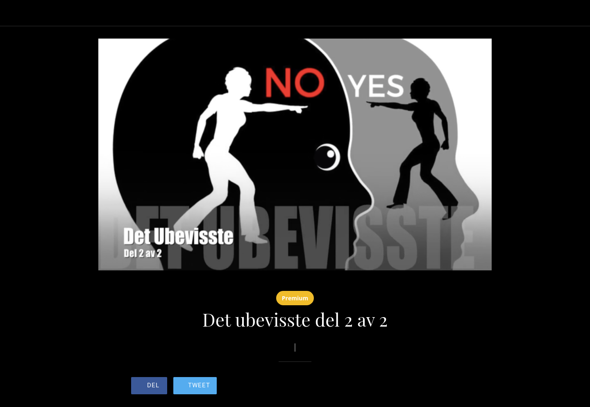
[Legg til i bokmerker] (429, 386)
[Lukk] (16, 13)
